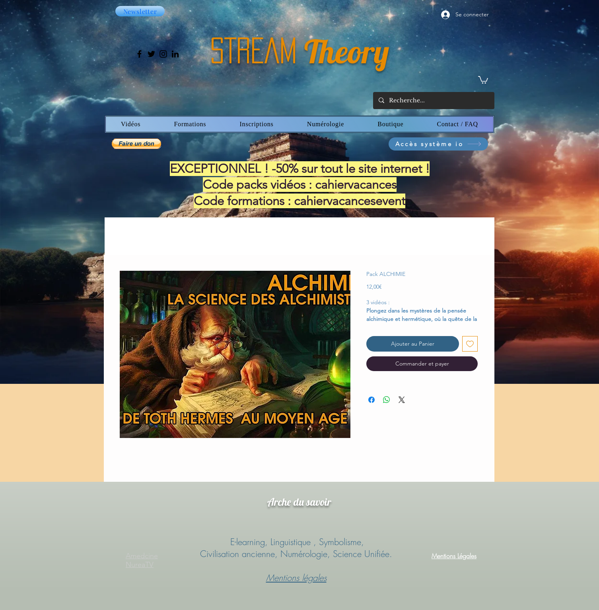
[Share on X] (401, 400)
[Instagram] (163, 54)
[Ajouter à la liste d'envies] (470, 344)
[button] (483, 79)
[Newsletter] (140, 11)
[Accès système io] (438, 144)
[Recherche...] (433, 100)
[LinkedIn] (175, 54)
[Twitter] (151, 54)
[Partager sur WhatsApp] (386, 400)
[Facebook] (139, 54)
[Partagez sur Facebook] (371, 400)
